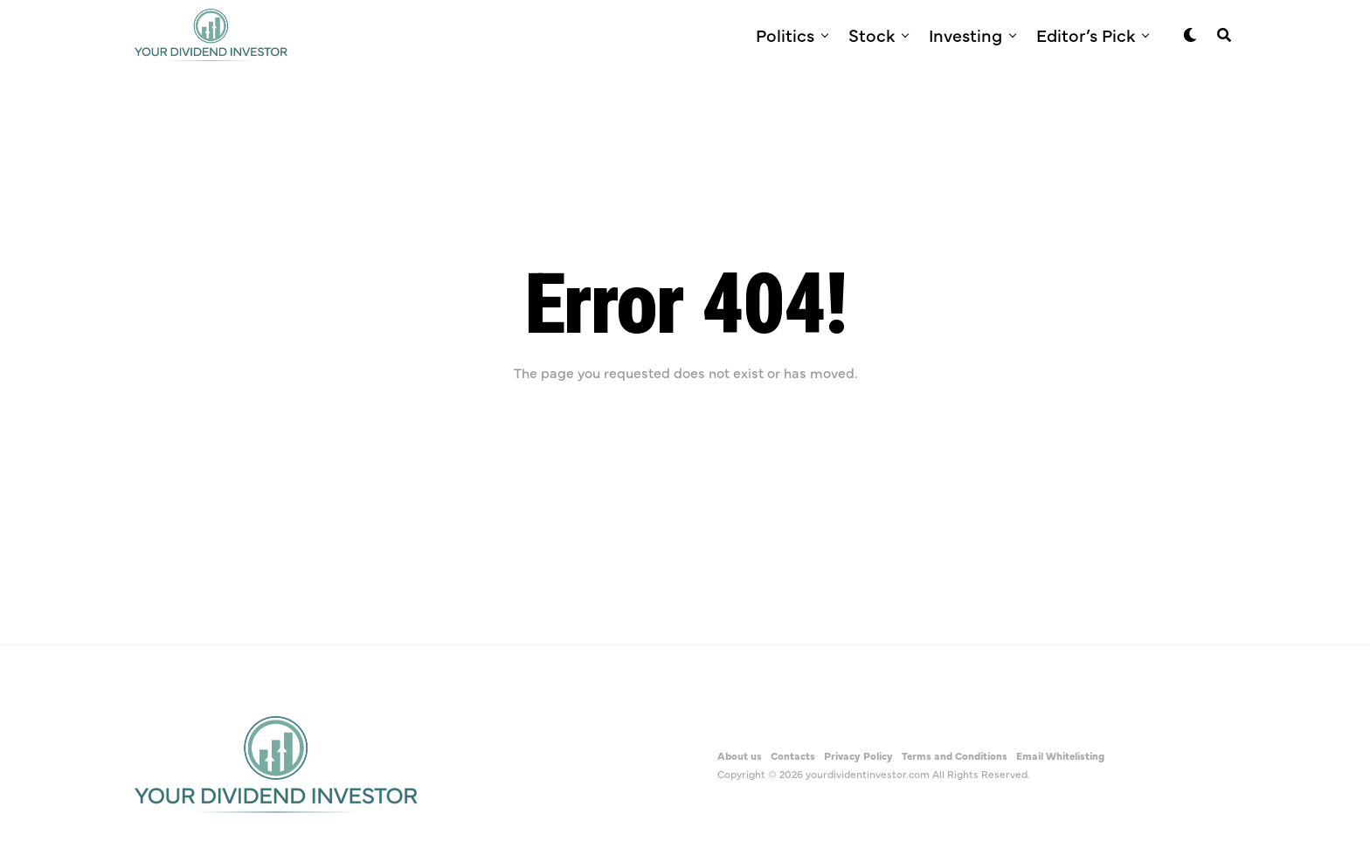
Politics (785, 34)
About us (739, 755)
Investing (965, 34)
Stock (871, 34)
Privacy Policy (858, 755)
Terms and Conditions (954, 755)
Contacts (793, 755)
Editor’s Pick (1085, 34)
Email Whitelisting (1060, 755)
